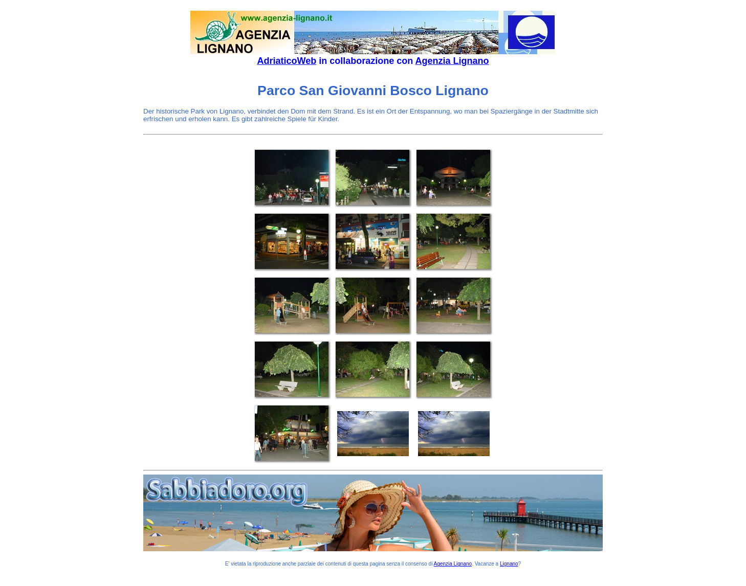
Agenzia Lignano (452, 61)
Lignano (509, 564)
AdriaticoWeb (286, 61)
